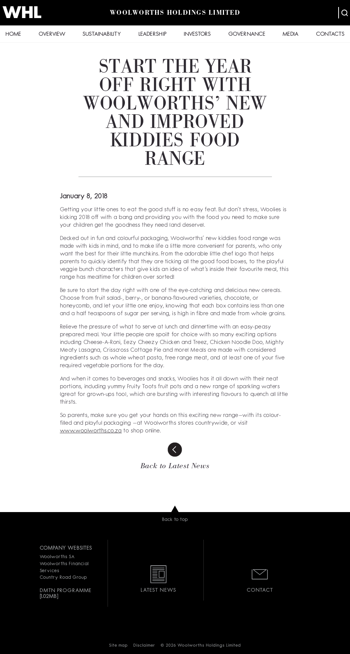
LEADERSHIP (153, 34)
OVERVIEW (52, 34)
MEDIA (290, 34)
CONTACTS (330, 34)
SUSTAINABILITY (102, 34)
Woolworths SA (57, 557)
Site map (118, 646)
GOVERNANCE (246, 34)
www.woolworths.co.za (91, 431)
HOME (13, 34)
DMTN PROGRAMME (66, 590)
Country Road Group (63, 577)
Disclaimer (144, 646)
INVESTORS (197, 34)
